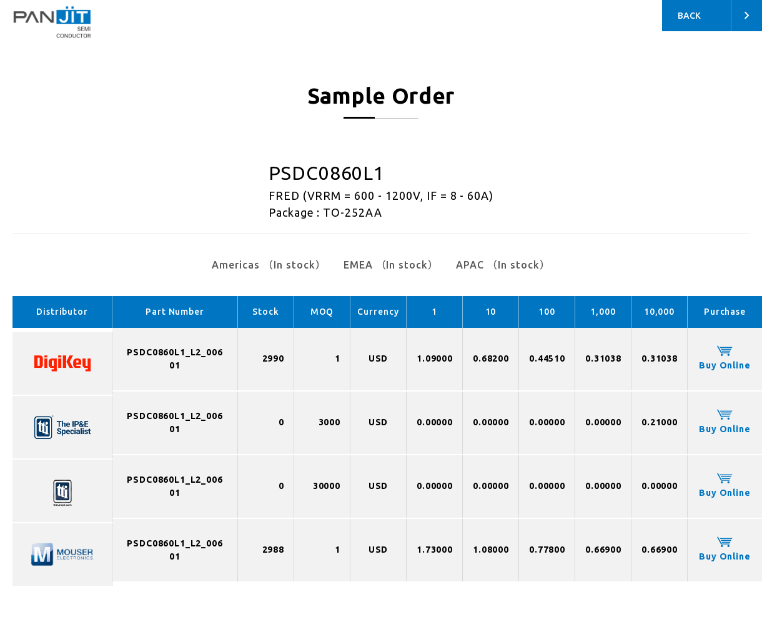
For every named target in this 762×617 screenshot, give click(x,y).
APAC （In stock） (503, 264)
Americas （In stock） (268, 264)
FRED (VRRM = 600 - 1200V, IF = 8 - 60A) (381, 195)
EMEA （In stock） (391, 264)
